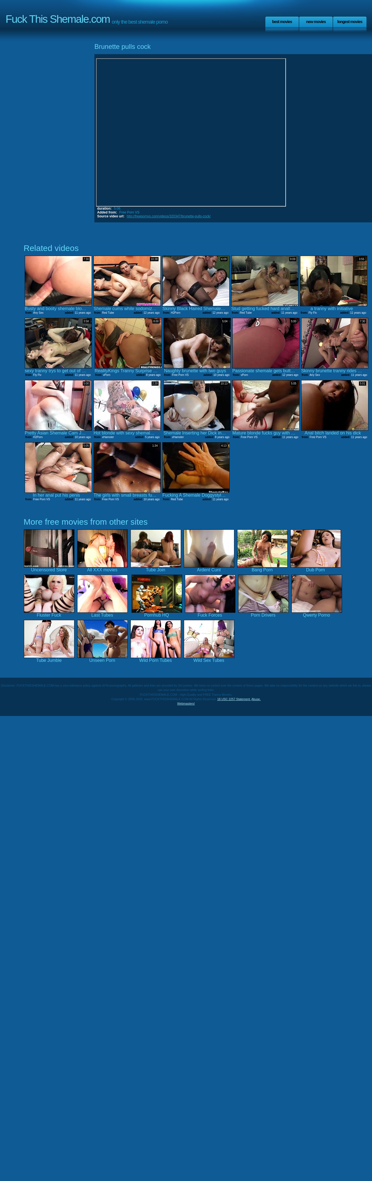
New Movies (316, 21)
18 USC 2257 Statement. (234, 699)
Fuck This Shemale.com (58, 19)
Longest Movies (349, 21)
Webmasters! (186, 703)
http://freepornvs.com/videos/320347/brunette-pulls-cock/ (168, 216)
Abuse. (256, 699)
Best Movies (282, 21)
